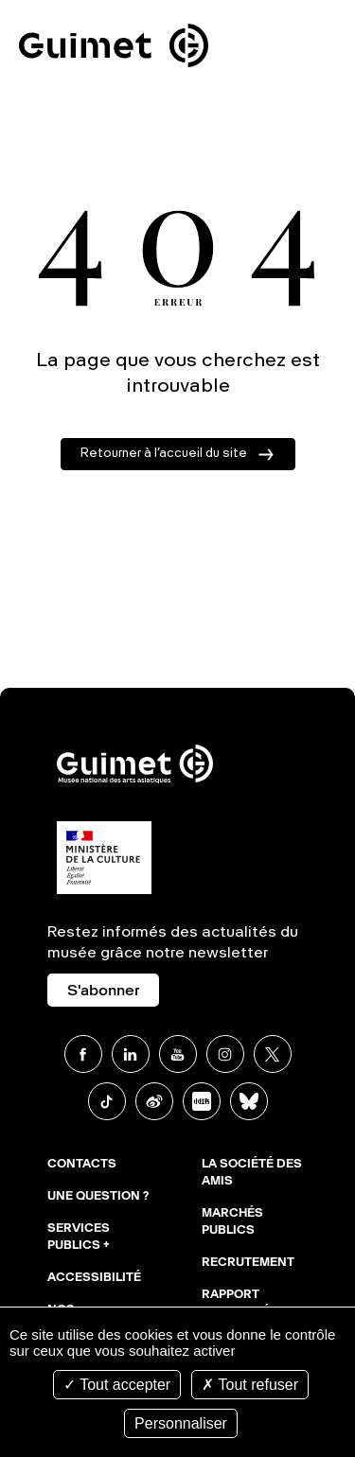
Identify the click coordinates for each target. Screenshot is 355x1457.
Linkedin (131, 1054)
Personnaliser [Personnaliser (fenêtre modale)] (180, 1423)
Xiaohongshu (202, 1101)
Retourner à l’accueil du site (163, 453)
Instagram (225, 1054)
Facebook (83, 1054)
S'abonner (103, 991)
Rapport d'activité (236, 1303)
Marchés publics (232, 1222)
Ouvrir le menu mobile (315, 49)
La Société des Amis (252, 1173)
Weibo (154, 1101)
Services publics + (78, 1237)
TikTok (107, 1101)
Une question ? (98, 1197)
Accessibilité (94, 1278)
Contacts (81, 1164)
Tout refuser (250, 1385)
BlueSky (249, 1101)
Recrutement (248, 1263)
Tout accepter (116, 1385)
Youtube (178, 1054)
